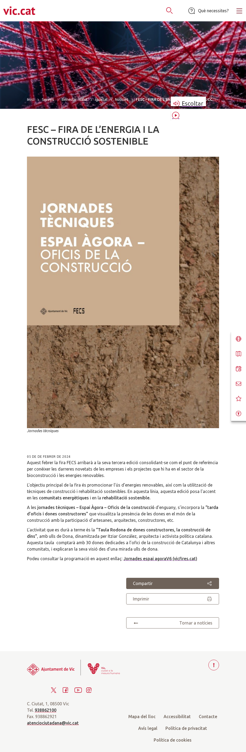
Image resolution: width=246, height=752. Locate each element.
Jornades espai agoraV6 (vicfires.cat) (160, 558)
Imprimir (172, 599)
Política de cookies (173, 740)
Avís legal (147, 728)
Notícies (121, 99)
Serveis (48, 99)
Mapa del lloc (142, 716)
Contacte (208, 716)
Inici (30, 99)
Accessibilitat (177, 716)
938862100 (45, 710)
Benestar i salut (75, 99)
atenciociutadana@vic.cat (53, 723)
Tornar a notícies (172, 623)
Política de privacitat (186, 728)
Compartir (172, 583)
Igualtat (101, 99)
